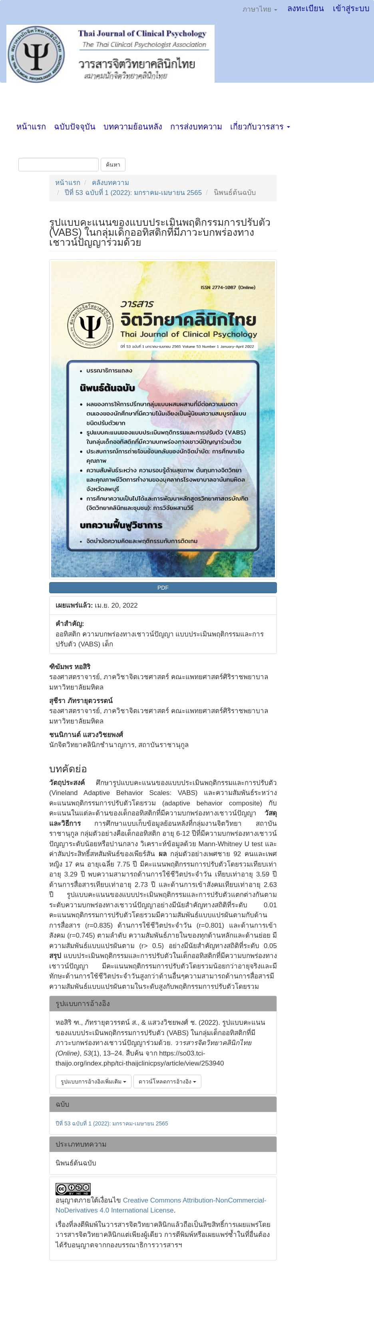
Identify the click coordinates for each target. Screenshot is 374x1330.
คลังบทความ (110, 183)
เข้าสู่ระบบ (351, 8)
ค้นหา (113, 164)
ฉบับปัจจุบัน (74, 126)
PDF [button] (163, 587)
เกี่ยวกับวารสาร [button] (260, 126)
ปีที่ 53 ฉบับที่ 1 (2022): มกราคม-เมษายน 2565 (133, 193)
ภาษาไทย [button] (260, 9)
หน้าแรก (31, 126)
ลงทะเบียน (305, 8)
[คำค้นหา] (58, 164)
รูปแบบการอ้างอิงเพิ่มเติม (93, 1081)
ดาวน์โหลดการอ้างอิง (167, 1081)
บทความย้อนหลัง (132, 126)
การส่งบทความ (196, 126)
